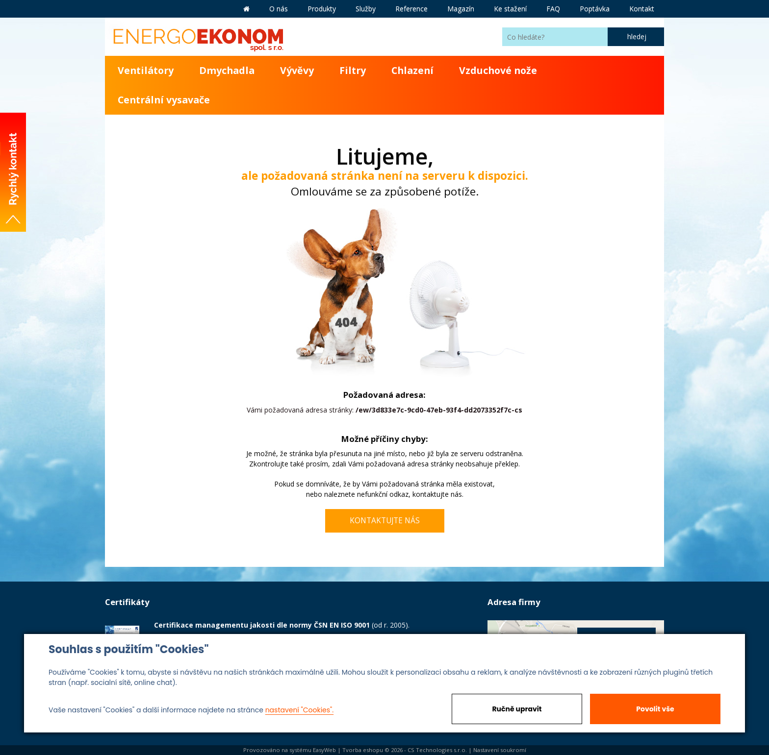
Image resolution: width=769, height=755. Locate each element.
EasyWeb (324, 750)
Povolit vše (655, 709)
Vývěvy (297, 70)
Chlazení (412, 70)
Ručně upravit (516, 709)
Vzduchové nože (498, 70)
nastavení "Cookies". (299, 710)
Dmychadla (227, 70)
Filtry (352, 70)
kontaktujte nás (437, 494)
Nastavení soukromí (499, 750)
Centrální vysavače (164, 99)
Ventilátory (146, 70)
